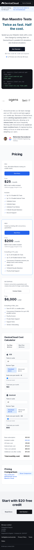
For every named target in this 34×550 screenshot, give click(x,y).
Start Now (17, 173)
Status (3, 541)
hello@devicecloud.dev (8, 537)
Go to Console (26, 3)
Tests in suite (10, 358)
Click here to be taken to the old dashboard (21, 8)
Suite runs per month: (14, 375)
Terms (30, 537)
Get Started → (17, 49)
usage (11, 187)
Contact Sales (17, 291)
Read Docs (8, 512)
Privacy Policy (22, 537)
